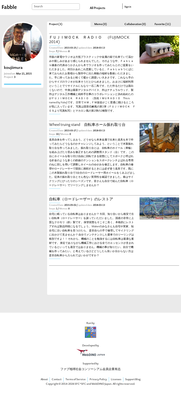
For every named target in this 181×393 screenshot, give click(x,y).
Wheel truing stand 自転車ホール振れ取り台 (87, 125)
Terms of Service (75, 379)
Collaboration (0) (135, 24)
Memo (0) (100, 24)
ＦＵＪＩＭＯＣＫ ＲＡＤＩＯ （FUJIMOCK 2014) (89, 40)
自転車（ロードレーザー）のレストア (81, 199)
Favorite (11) (163, 24)
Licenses (116, 379)
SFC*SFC (80, 384)
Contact (56, 379)
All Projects (97, 8)
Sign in (127, 7)
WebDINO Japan (101, 384)
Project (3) (55, 24)
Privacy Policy (98, 379)
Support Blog (133, 379)
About (44, 379)
